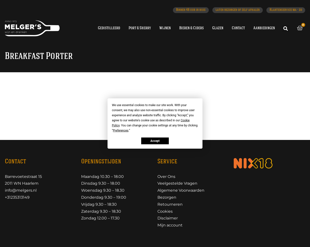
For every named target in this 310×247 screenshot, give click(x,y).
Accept (155, 141)
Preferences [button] (120, 130)
